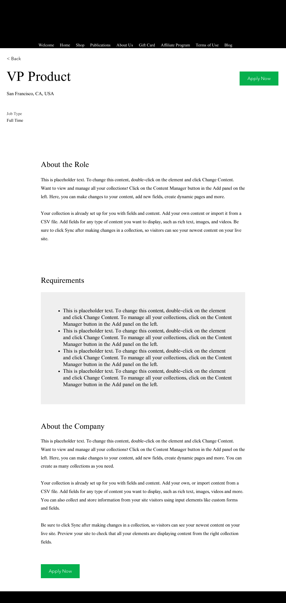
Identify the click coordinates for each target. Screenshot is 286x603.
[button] (259, 79)
